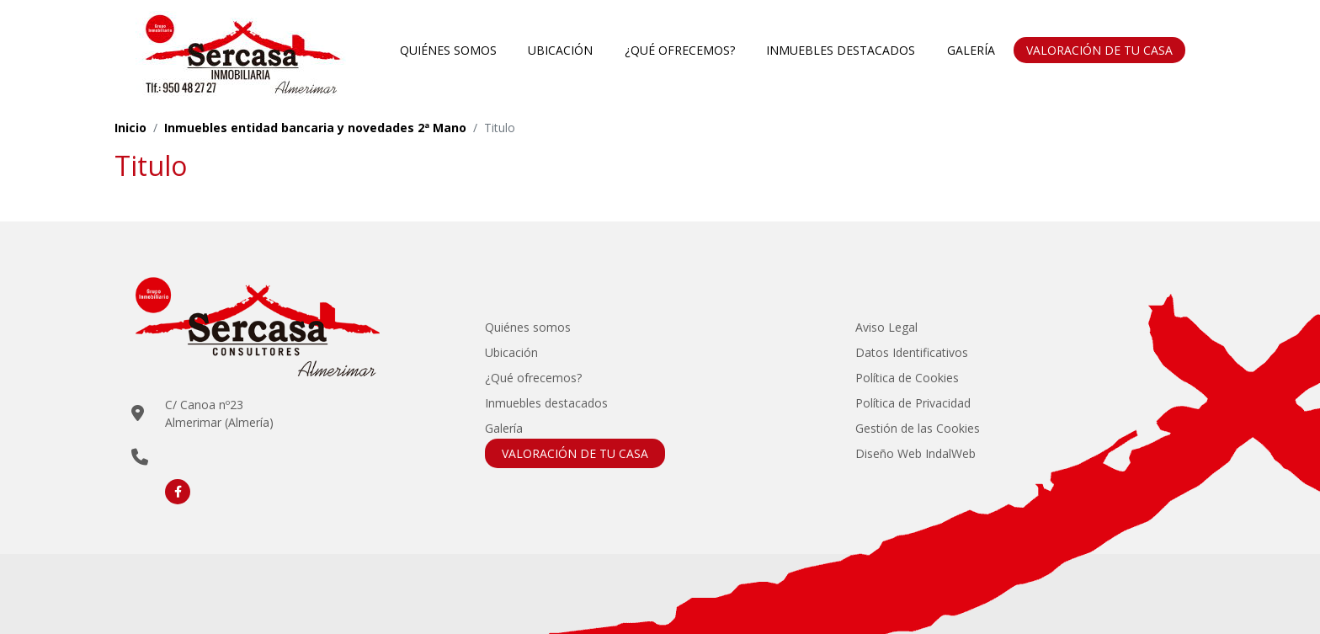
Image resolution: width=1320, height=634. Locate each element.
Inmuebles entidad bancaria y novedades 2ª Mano (315, 128)
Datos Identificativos (911, 352)
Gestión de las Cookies (917, 428)
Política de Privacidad (913, 403)
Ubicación (560, 50)
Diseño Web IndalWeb (915, 453)
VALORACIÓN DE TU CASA (1099, 50)
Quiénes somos (448, 50)
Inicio (130, 128)
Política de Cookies (907, 378)
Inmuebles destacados (840, 50)
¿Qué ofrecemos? (680, 50)
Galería (971, 50)
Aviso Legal (886, 327)
